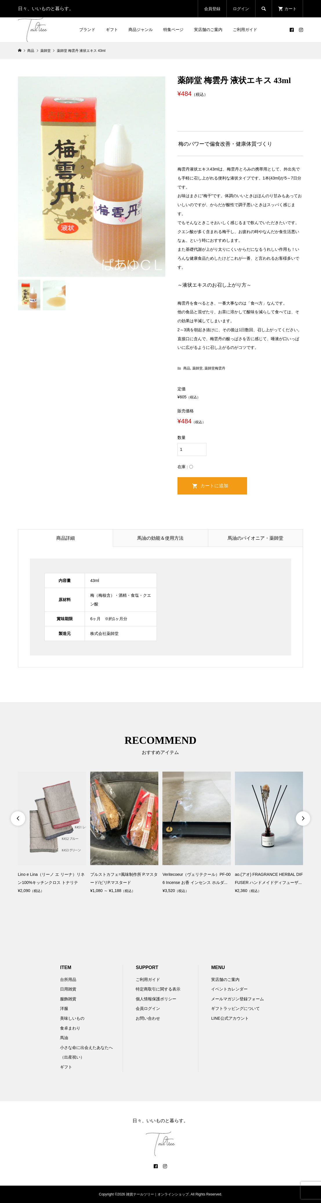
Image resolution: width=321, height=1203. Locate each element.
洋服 (64, 1008)
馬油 (64, 1037)
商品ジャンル (140, 29)
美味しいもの (72, 1018)
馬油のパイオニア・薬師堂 (255, 538)
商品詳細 (65, 538)
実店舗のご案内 (208, 29)
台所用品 (68, 979)
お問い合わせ (148, 1018)
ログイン (241, 8)
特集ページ (173, 29)
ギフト (112, 29)
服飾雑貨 (68, 999)
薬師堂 (197, 368)
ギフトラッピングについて (235, 1008)
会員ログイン (148, 1008)
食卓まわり (70, 1028)
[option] (52, 833)
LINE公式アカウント (230, 1018)
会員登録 (212, 8)
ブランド (87, 29)
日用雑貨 (68, 989)
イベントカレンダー (229, 989)
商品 (186, 368)
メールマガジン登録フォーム (237, 999)
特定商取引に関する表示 (158, 989)
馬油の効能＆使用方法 (160, 538)
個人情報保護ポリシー (156, 999)
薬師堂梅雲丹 (214, 368)
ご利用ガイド (245, 29)
